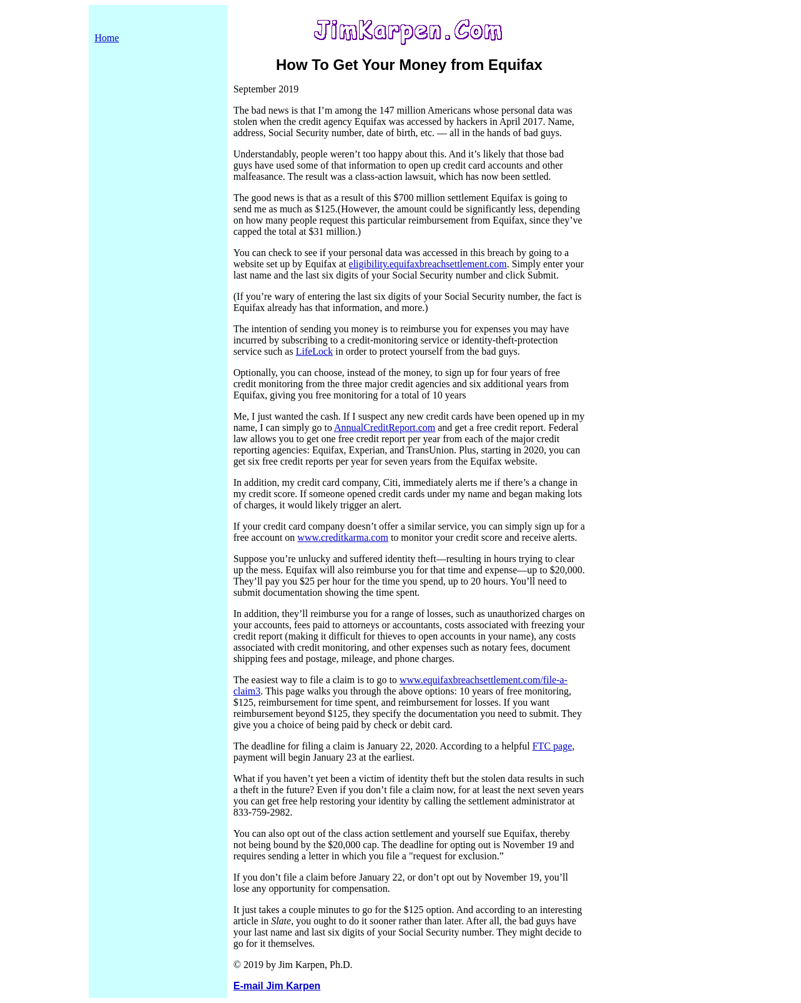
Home (107, 37)
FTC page (552, 746)
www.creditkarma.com (342, 537)
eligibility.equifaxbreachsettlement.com (428, 264)
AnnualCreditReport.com (384, 427)
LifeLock (314, 351)
